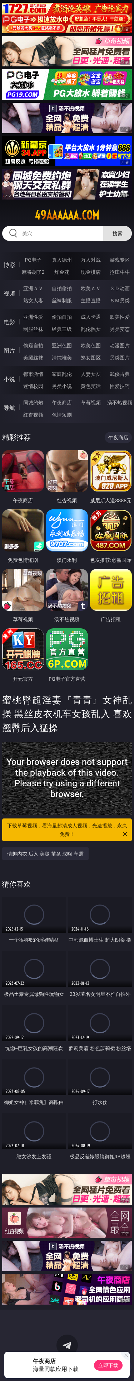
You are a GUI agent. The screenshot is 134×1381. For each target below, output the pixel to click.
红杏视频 (33, 414)
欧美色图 (91, 345)
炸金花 (61, 271)
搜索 (118, 233)
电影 (9, 322)
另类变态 (120, 329)
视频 (9, 293)
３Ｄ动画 (120, 288)
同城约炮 (33, 402)
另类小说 (62, 386)
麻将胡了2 (33, 271)
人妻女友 (91, 374)
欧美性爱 (120, 316)
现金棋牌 (91, 271)
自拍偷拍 (62, 288)
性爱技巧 (120, 386)
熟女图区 (91, 357)
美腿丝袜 (33, 357)
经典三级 (62, 329)
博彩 (9, 265)
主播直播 (91, 300)
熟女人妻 (33, 300)
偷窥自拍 (33, 345)
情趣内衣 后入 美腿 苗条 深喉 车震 (45, 853)
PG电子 (33, 259)
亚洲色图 (62, 345)
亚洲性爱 (33, 316)
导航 (9, 408)
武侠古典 (120, 374)
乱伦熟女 (91, 329)
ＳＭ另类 (120, 300)
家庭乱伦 (62, 374)
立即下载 (108, 1365)
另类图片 (120, 357)
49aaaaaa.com (67, 215)
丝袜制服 (62, 300)
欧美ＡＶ (91, 288)
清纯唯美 (62, 357)
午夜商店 (62, 402)
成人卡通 (91, 316)
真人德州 (62, 259)
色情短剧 (62, 414)
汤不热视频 (119, 402)
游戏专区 (120, 259)
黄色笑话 (91, 386)
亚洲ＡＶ (33, 288)
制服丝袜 (33, 329)
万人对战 (91, 259)
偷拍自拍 (62, 316)
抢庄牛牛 (120, 271)
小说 (9, 379)
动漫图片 (120, 345)
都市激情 (33, 374)
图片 (9, 350)
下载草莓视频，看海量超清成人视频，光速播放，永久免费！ (68, 830)
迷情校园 (33, 386)
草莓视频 (91, 402)
